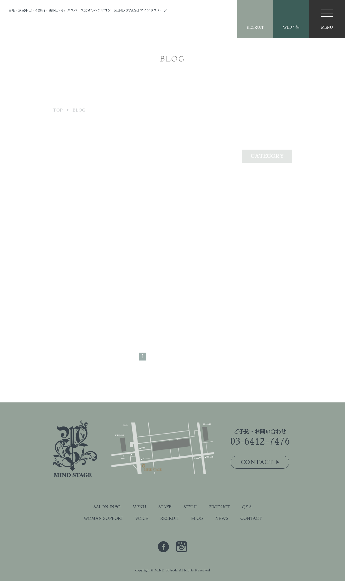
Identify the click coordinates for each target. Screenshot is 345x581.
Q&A (247, 507)
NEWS (221, 518)
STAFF (165, 507)
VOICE (141, 518)
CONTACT (251, 518)
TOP (58, 119)
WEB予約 (291, 27)
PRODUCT (219, 507)
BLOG (197, 518)
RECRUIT (255, 27)
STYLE (190, 507)
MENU (139, 507)
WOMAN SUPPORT (103, 518)
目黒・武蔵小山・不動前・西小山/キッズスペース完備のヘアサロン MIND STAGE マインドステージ (87, 10)
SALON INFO (107, 507)
